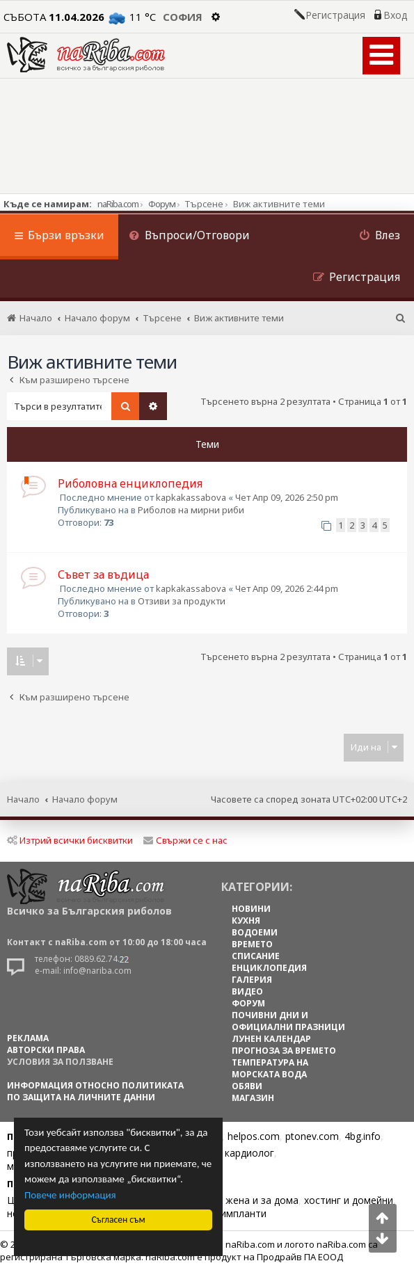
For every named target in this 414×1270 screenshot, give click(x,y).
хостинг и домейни (348, 1200)
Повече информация (70, 1195)
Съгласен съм (118, 1219)
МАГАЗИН (253, 1098)
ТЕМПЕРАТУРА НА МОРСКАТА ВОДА (270, 1068)
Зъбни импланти (227, 1213)
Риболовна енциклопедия (130, 483)
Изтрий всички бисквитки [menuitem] (70, 840)
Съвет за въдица (103, 574)
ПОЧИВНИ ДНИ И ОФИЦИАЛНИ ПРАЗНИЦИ (288, 1021)
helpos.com (254, 1136)
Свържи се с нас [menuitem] (185, 840)
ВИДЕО (247, 991)
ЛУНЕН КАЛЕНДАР (271, 1039)
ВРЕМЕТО (252, 944)
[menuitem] (189, 236)
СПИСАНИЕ (256, 956)
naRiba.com (117, 204)
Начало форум (85, 799)
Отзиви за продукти (181, 601)
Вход (395, 15)
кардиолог (249, 1152)
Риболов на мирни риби (191, 510)
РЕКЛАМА (28, 1038)
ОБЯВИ (247, 1086)
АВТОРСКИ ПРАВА (46, 1050)
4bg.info (362, 1136)
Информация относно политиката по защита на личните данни (95, 1091)
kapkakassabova (191, 497)
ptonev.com (312, 1136)
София (182, 17)
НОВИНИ (251, 909)
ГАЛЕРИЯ (252, 980)
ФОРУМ (248, 1003)
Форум (161, 204)
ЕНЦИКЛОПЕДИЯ (269, 968)
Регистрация (335, 15)
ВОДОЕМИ (255, 932)
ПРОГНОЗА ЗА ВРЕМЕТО (284, 1050)
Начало (23, 799)
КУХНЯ (246, 920)
